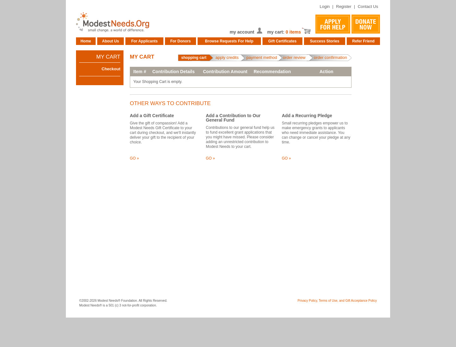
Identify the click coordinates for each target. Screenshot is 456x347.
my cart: (276, 32)
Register (343, 6)
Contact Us (368, 6)
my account (242, 32)
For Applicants (144, 41)
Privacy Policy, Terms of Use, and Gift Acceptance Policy (337, 300)
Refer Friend (363, 41)
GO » (134, 158)
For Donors (180, 41)
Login (325, 6)
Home (85, 41)
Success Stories (324, 41)
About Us (110, 41)
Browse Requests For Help (229, 41)
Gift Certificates (282, 41)
